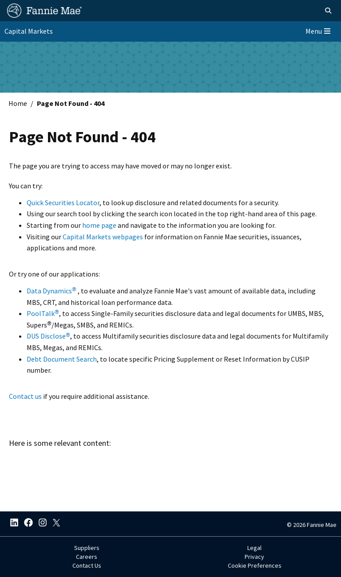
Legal (254, 548)
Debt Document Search (62, 359)
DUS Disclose (48, 335)
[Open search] (328, 11)
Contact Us (86, 565)
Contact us (25, 396)
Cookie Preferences (255, 565)
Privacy (254, 557)
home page (99, 225)
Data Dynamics (51, 290)
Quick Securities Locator (63, 202)
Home (17, 103)
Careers (86, 557)
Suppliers (86, 548)
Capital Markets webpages (103, 236)
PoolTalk (43, 313)
